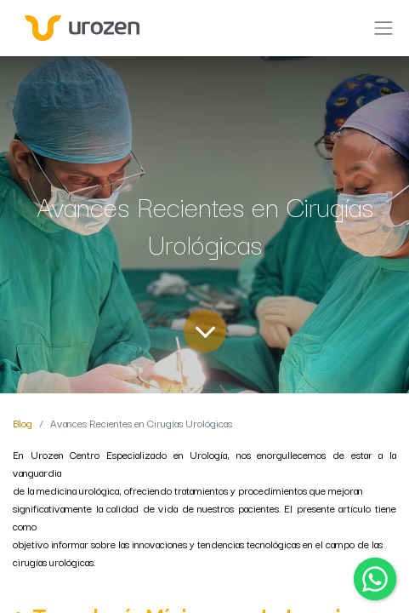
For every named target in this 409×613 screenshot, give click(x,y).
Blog (22, 423)
